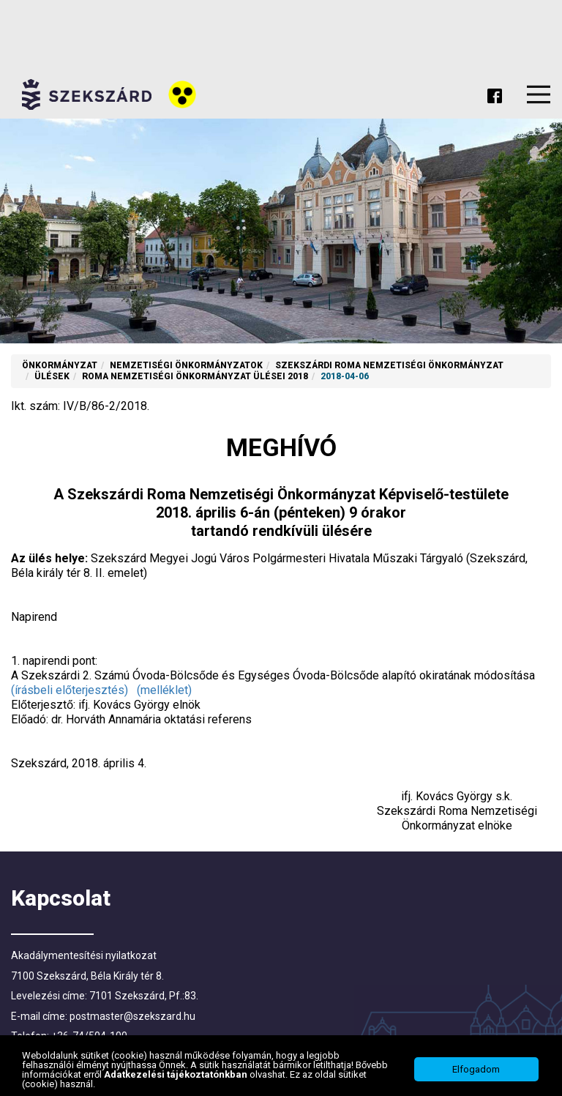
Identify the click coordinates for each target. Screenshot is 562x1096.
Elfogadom (476, 1070)
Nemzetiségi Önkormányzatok (186, 365)
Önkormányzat (59, 365)
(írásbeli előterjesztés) (69, 690)
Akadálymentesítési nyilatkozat (84, 955)
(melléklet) (164, 690)
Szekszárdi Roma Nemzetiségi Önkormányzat (389, 365)
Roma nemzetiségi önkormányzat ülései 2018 (195, 376)
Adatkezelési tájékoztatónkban (177, 1075)
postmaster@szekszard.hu (132, 1016)
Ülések (52, 376)
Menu (538, 94)
